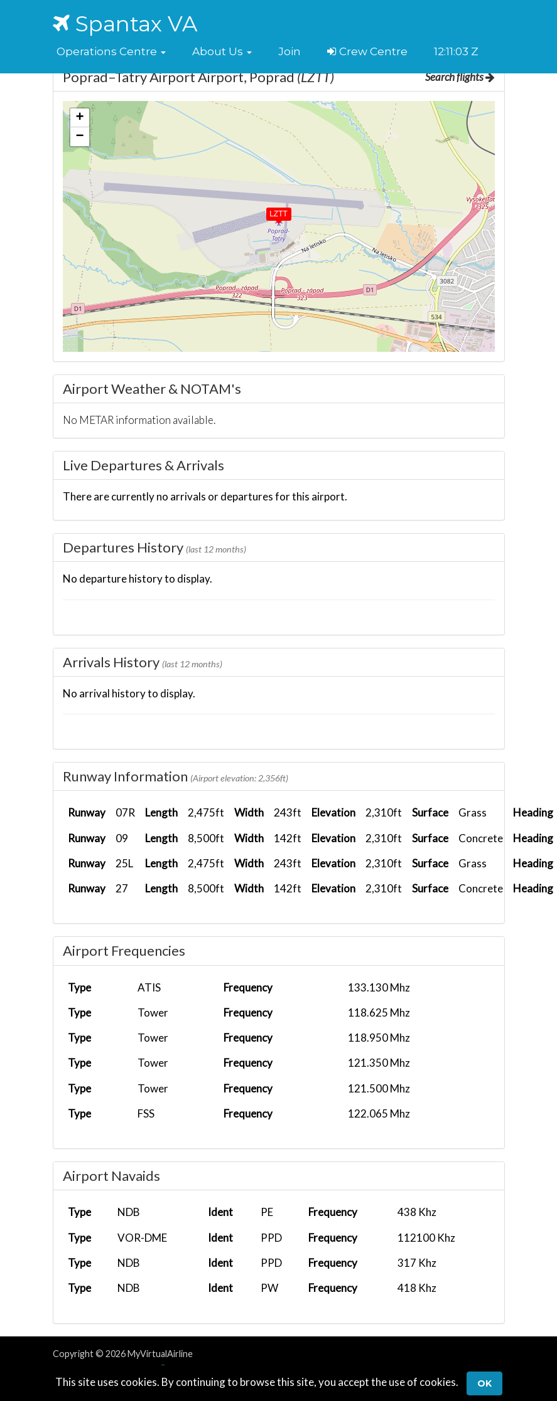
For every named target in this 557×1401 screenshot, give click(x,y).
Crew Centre (367, 51)
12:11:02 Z (456, 51)
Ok (484, 1383)
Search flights (460, 76)
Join (289, 51)
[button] (111, 51)
